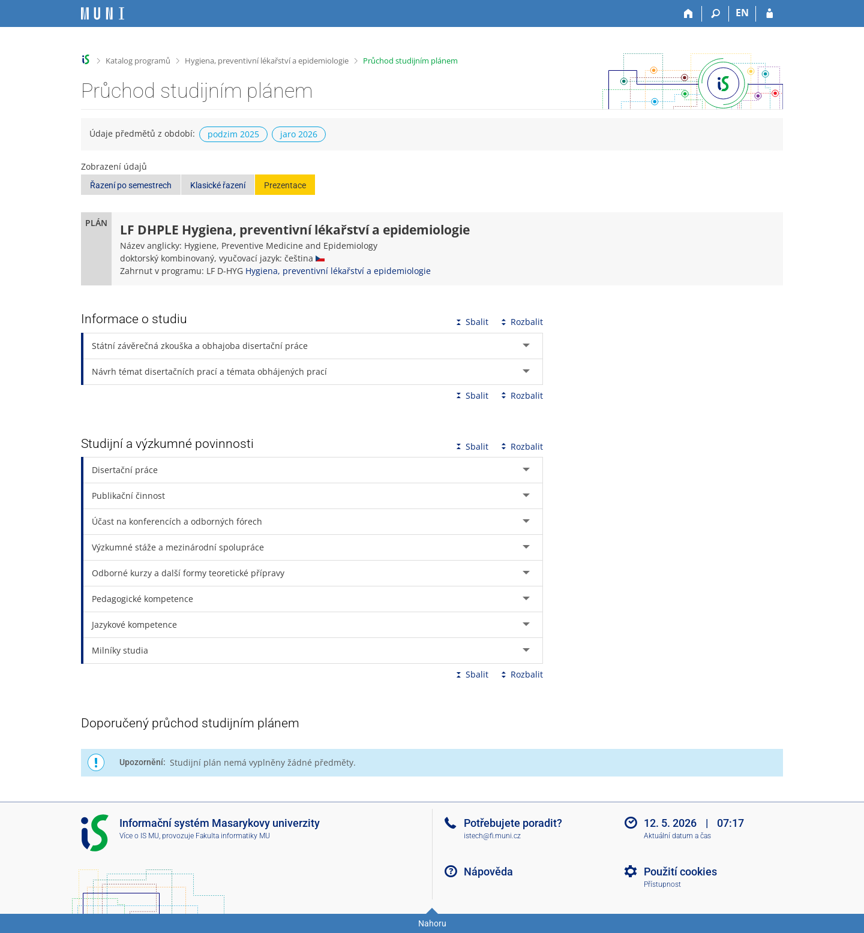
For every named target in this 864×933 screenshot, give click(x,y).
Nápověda (488, 871)
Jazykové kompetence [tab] (134, 624)
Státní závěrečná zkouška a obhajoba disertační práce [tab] (200, 345)
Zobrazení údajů (114, 166)
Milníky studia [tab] (120, 650)
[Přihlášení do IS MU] (769, 14)
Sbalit (471, 321)
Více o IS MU (139, 836)
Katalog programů (138, 60)
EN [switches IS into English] (742, 12)
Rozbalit (521, 321)
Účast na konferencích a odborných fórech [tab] (177, 521)
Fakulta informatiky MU (233, 836)
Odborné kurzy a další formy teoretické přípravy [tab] (188, 573)
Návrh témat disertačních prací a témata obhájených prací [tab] (209, 371)
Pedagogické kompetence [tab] (142, 598)
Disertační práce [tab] (125, 469)
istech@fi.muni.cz (492, 836)
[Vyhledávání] (715, 14)
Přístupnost (662, 884)
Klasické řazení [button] (217, 185)
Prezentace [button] (285, 185)
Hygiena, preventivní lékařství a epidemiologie (267, 60)
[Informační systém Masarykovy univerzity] (102, 13)
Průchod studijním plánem (410, 60)
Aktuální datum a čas (677, 836)
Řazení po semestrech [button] (131, 185)
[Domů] (688, 14)
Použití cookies (680, 871)
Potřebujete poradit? (513, 823)
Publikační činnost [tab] (128, 495)
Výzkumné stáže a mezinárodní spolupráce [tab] (178, 547)
